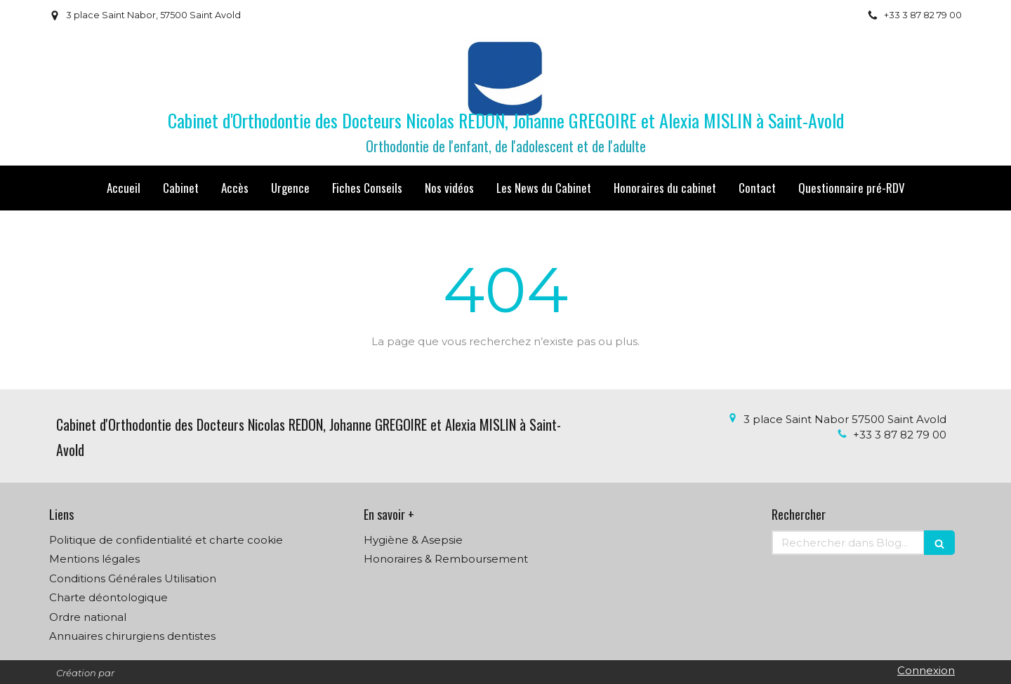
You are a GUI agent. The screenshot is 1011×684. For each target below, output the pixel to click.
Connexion (926, 670)
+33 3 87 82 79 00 (899, 434)
